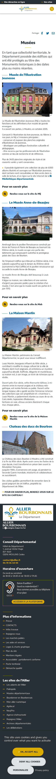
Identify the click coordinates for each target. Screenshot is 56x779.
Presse (9, 621)
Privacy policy (42, 770)
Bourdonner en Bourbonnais (19, 697)
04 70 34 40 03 (10, 563)
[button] (27, 100)
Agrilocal (10, 706)
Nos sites (48, 2)
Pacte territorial (13, 664)
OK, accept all (28, 752)
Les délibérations (14, 728)
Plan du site (11, 651)
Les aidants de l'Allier (16, 685)
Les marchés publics (15, 638)
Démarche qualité (14, 668)
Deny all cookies (28, 761)
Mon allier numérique (16, 702)
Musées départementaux (18, 693)
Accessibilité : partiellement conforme (23, 659)
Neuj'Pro (10, 710)
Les (15, 642)
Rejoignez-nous (13, 634)
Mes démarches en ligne (14, 2)
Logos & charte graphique (18, 647)
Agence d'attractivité (16, 715)
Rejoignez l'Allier (14, 719)
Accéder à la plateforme (28, 601)
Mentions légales (14, 655)
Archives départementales (19, 723)
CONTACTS (11, 625)
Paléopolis (11, 689)
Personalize (20, 770)
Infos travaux (12, 629)
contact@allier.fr (11, 560)
